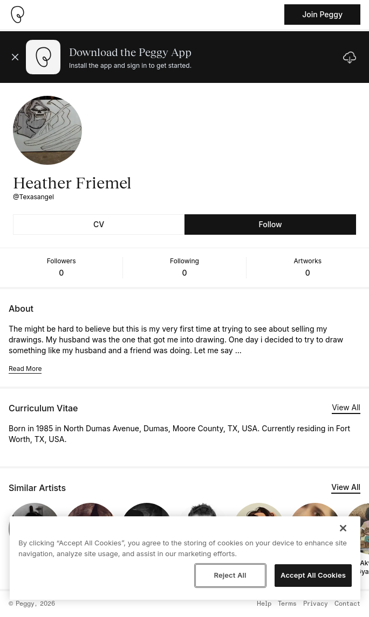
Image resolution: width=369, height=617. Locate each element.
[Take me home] (17, 14)
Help (264, 604)
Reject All (230, 575)
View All (346, 407)
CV (98, 224)
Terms (287, 604)
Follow (270, 224)
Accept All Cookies (313, 575)
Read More (25, 368)
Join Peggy (322, 14)
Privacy (315, 604)
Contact (347, 604)
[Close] (343, 528)
